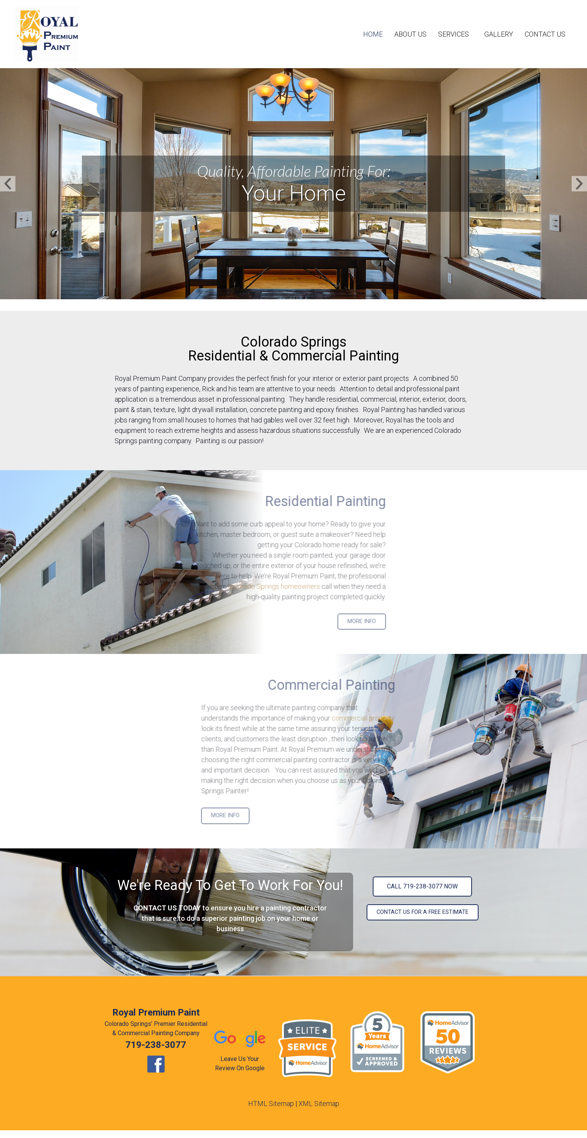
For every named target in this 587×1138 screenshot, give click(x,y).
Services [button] (455, 34)
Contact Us (545, 34)
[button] (7, 183)
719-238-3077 (155, 1044)
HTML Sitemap (271, 1103)
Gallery (498, 34)
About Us (410, 34)
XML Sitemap (319, 1103)
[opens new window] (156, 1064)
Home (373, 34)
